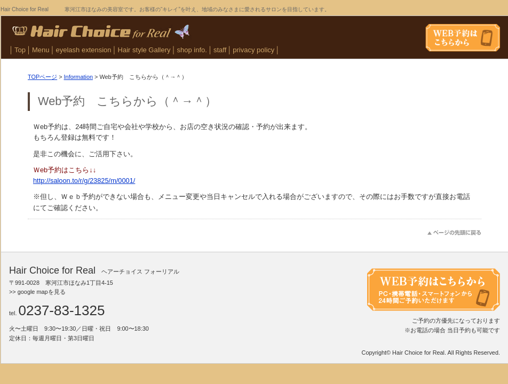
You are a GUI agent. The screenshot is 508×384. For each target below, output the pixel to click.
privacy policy (253, 50)
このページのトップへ (454, 233)
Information (78, 77)
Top (20, 50)
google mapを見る (42, 292)
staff (219, 50)
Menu (41, 50)
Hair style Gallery (144, 50)
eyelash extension (84, 50)
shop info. (192, 50)
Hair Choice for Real (418, 352)
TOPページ (42, 77)
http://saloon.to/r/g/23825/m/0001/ (84, 181)
